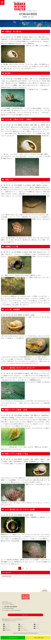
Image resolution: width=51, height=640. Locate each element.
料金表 (22, 626)
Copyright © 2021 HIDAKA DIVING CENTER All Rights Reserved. (25, 633)
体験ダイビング (23, 628)
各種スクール (7, 628)
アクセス (37, 626)
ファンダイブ (23, 624)
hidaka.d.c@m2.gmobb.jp (13, 610)
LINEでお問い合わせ (13, 637)
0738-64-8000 (28, 14)
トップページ (7, 624)
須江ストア (38, 628)
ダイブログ (38, 624)
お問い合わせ (25, 614)
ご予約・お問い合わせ (39, 637)
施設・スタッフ (7, 626)
